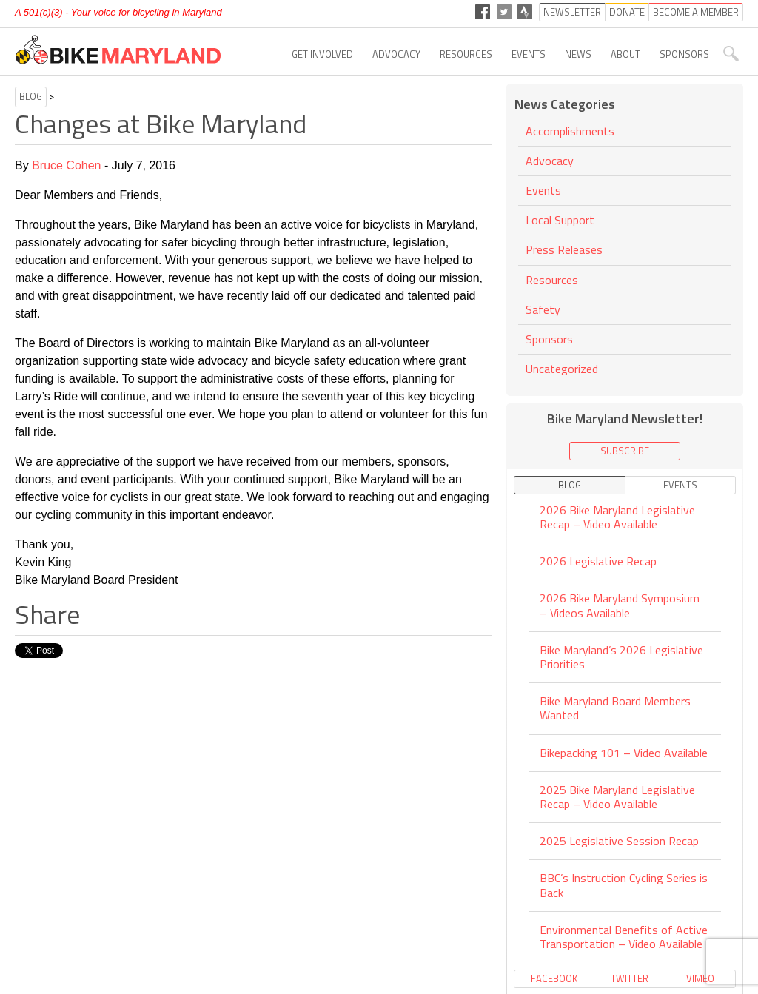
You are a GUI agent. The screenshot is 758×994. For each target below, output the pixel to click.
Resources (466, 54)
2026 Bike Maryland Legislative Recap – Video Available (617, 518)
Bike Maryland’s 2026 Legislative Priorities (621, 657)
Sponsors (684, 54)
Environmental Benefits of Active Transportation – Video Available (624, 937)
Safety (543, 309)
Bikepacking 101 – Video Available (624, 753)
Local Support (560, 220)
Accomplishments (570, 132)
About (625, 54)
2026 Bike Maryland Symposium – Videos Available (620, 605)
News (578, 54)
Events (529, 54)
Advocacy (396, 54)
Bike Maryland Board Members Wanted (615, 708)
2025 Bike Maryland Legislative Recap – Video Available (617, 797)
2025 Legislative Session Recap (619, 841)
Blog (30, 96)
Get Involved (322, 54)
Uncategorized (562, 368)
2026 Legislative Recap (598, 561)
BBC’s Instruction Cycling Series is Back (624, 885)
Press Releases (564, 249)
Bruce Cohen (66, 165)
